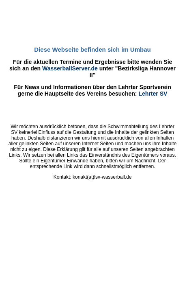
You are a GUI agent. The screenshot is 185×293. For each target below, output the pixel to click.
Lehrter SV (152, 93)
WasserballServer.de (70, 68)
